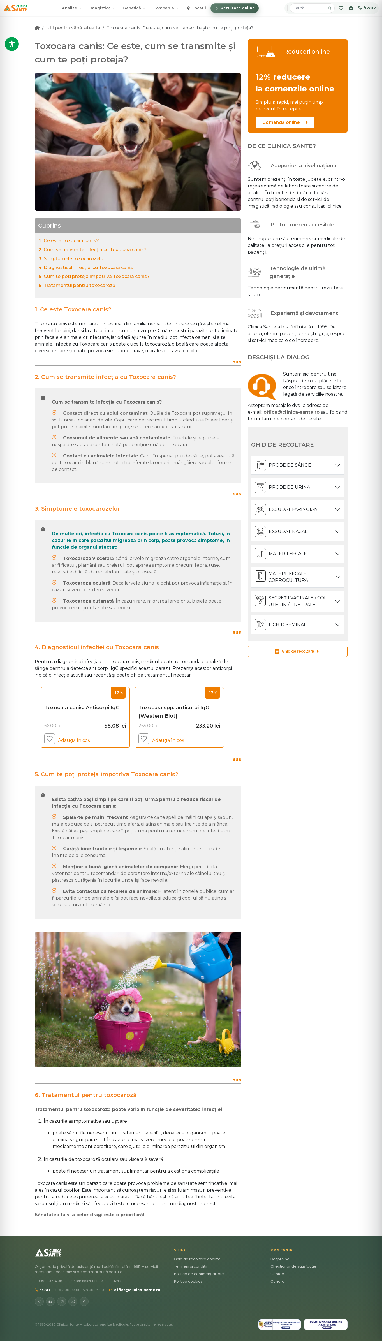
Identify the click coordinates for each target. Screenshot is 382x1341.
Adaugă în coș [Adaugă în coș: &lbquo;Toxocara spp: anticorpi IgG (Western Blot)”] (171, 740)
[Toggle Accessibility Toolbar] (11, 44)
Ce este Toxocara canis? (71, 240)
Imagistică (102, 8)
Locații (196, 8)
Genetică (134, 8)
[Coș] (351, 8)
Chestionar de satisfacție (293, 1266)
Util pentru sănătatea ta (73, 28)
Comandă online (285, 122)
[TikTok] (84, 1301)
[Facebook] (39, 1301)
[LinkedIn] (50, 1301)
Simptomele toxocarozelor (74, 258)
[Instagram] (61, 1301)
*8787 (367, 8)
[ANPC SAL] (279, 1324)
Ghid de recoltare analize (197, 1259)
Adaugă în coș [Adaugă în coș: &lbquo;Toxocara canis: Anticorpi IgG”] (77, 740)
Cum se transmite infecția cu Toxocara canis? (95, 249)
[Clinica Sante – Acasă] (15, 8)
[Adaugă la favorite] (49, 738)
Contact (277, 1274)
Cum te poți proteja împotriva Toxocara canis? (97, 276)
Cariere (277, 1281)
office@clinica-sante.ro (134, 1289)
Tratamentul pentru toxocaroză (79, 285)
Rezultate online (234, 8)
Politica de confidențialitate (199, 1274)
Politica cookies (188, 1281)
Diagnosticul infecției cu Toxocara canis (88, 267)
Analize (72, 8)
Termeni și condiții (190, 1266)
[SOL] (325, 1324)
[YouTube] (72, 1301)
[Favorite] (341, 8)
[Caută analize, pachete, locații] (308, 8)
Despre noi (280, 1259)
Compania (166, 8)
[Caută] (330, 8)
